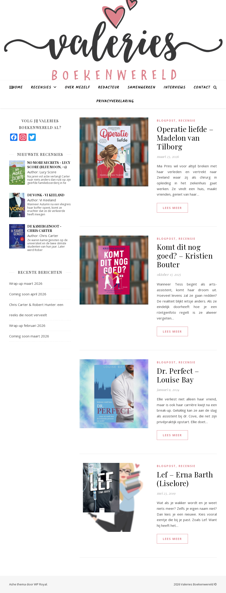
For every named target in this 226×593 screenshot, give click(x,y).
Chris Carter (48, 235)
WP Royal (40, 584)
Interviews (174, 87)
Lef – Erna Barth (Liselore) (185, 478)
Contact (202, 87)
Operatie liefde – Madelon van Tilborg (185, 137)
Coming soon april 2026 (27, 294)
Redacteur (108, 87)
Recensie (187, 121)
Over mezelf (77, 87)
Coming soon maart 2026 (29, 336)
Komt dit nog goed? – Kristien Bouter (185, 255)
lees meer (172, 208)
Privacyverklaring (115, 101)
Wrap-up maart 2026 (25, 283)
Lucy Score (47, 172)
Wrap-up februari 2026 (27, 325)
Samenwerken (141, 87)
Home (17, 87)
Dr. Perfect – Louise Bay (178, 375)
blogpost (166, 121)
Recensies (41, 87)
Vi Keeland (47, 200)
